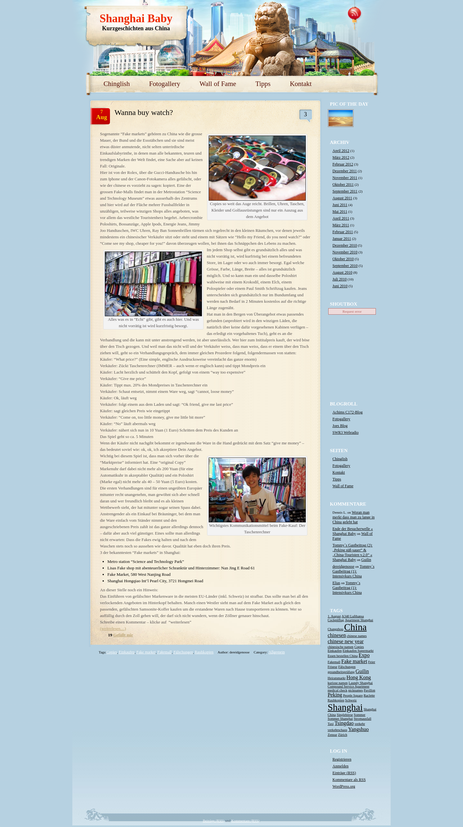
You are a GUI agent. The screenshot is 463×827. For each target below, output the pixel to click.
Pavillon (369, 690)
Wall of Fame (218, 84)
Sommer (359, 715)
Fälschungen (183, 652)
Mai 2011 (339, 211)
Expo (364, 655)
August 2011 (342, 198)
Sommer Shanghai (340, 718)
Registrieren (341, 759)
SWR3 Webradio (345, 432)
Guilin (366, 559)
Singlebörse (345, 715)
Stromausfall (362, 718)
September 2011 (345, 191)
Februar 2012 (342, 164)
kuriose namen (338, 683)
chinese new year (346, 641)
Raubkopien (204, 652)
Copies (111, 652)
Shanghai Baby (136, 18)
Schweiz (351, 700)
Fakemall (164, 652)
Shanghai (345, 707)
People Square (353, 695)
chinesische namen (340, 647)
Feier (371, 662)
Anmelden (340, 766)
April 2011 (340, 218)
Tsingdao (344, 723)
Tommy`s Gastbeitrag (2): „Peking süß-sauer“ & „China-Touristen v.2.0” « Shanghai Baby (352, 552)
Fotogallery (164, 84)
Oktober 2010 (343, 259)
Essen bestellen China (343, 656)
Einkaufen (127, 652)
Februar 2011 (342, 232)
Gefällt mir (123, 634)
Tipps (262, 84)
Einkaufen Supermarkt (358, 650)
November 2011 (344, 178)
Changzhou (335, 629)
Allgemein (276, 652)
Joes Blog (340, 425)
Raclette (369, 695)
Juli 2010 (339, 279)
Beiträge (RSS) (213, 820)
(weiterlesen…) (113, 628)
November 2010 (345, 252)
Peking (335, 695)
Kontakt (301, 84)
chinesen (337, 635)
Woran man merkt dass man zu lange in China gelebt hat (353, 517)
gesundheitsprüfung (341, 672)
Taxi (331, 724)
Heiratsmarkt (337, 678)
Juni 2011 (340, 205)
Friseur (332, 667)
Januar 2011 (341, 238)
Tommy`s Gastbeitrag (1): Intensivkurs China (353, 571)
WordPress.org (343, 786)
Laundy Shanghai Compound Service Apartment (350, 684)
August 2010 (342, 272)
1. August (334, 616)
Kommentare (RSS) (245, 820)
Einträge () (344, 773)
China (355, 627)
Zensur (332, 735)
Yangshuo (358, 729)
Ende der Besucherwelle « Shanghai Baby (352, 531)
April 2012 (340, 150)
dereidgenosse (343, 566)
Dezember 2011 (344, 171)
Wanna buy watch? (143, 112)
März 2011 (340, 225)
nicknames (355, 690)
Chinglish (117, 84)
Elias (336, 583)
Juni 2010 (340, 286)
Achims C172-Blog (347, 412)
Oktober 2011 (343, 184)
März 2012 (340, 157)
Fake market (146, 652)
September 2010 (345, 265)
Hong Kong (358, 677)
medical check (337, 690)
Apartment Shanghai (359, 620)
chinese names (357, 636)
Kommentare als (349, 779)
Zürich (342, 735)
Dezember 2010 (344, 245)
